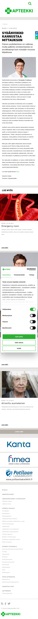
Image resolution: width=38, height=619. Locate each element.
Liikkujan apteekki (7, 534)
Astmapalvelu (6, 513)
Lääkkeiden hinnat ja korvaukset (13, 498)
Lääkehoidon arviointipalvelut (10, 529)
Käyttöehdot (6, 591)
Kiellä (19, 348)
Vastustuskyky (6, 567)
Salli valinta (19, 342)
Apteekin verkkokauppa (9, 537)
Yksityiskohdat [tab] (19, 275)
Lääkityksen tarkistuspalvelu (10, 531)
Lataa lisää (19, 431)
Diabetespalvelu (6, 516)
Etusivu (4, 490)
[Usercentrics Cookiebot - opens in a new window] (27, 269)
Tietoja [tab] (31, 275)
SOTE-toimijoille (7, 542)
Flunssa (4, 551)
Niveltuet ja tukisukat (8, 562)
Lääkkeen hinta (6, 504)
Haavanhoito (5, 554)
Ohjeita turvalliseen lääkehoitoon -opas (13, 521)
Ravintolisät (5, 564)
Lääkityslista (5, 526)
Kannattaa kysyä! (8, 586)
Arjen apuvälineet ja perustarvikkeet (12, 549)
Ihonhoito (4, 557)
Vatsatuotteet (6, 572)
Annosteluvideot (8, 494)
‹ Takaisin (5, 24)
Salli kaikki (19, 337)
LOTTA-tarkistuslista (8, 524)
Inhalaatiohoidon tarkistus (9, 518)
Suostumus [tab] (6, 275)
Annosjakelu (5, 511)
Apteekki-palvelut (8, 508)
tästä (17, 171)
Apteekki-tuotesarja (9, 546)
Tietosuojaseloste (7, 593)
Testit (3, 570)
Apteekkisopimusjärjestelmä (10, 582)
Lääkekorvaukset (7, 501)
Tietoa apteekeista (8, 577)
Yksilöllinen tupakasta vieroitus (11, 539)
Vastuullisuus (6, 579)
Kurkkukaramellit (7, 559)
